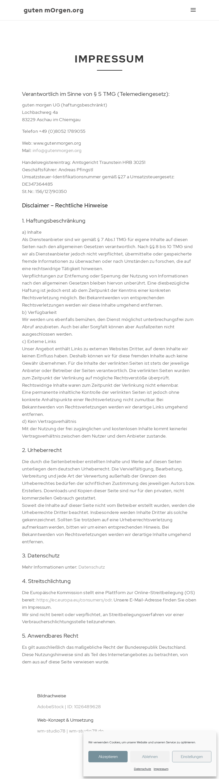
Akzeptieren (108, 756)
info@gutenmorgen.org (57, 150)
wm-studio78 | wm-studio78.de (70, 731)
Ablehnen (150, 756)
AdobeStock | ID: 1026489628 (69, 706)
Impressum (161, 769)
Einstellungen (192, 756)
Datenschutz (142, 769)
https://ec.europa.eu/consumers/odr (73, 600)
